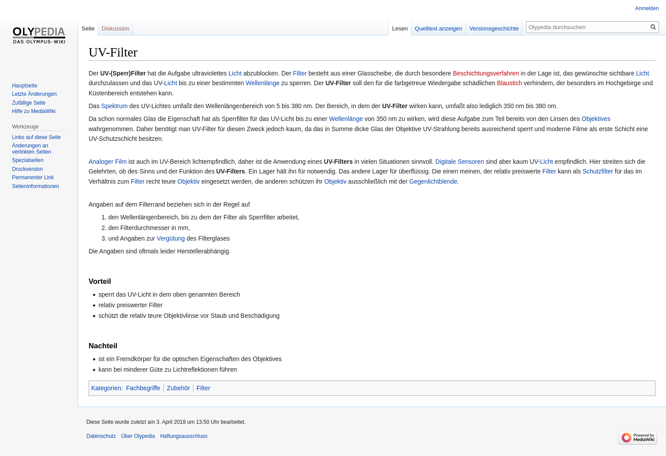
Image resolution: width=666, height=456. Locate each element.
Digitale (445, 161)
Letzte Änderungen (34, 94)
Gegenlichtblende (433, 181)
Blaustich (509, 83)
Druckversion (27, 169)
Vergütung (171, 238)
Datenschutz (101, 436)
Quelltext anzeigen (438, 28)
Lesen (400, 28)
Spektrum (114, 105)
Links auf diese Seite (36, 137)
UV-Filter (338, 83)
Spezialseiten (27, 160)
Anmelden (647, 8)
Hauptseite (24, 86)
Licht (235, 73)
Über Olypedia (138, 436)
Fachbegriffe (143, 388)
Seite (88, 28)
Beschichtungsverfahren (486, 73)
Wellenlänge (262, 83)
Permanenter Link (33, 177)
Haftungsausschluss (183, 436)
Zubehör (178, 388)
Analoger (101, 161)
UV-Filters (338, 161)
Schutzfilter (598, 171)
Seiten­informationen (35, 186)
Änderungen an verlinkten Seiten (31, 149)
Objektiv (189, 181)
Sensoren (471, 161)
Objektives (596, 118)
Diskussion (116, 28)
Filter (300, 73)
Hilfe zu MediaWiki (34, 111)
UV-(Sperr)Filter (122, 73)
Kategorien (106, 388)
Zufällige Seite (28, 103)
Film (121, 161)
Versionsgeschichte (494, 28)
